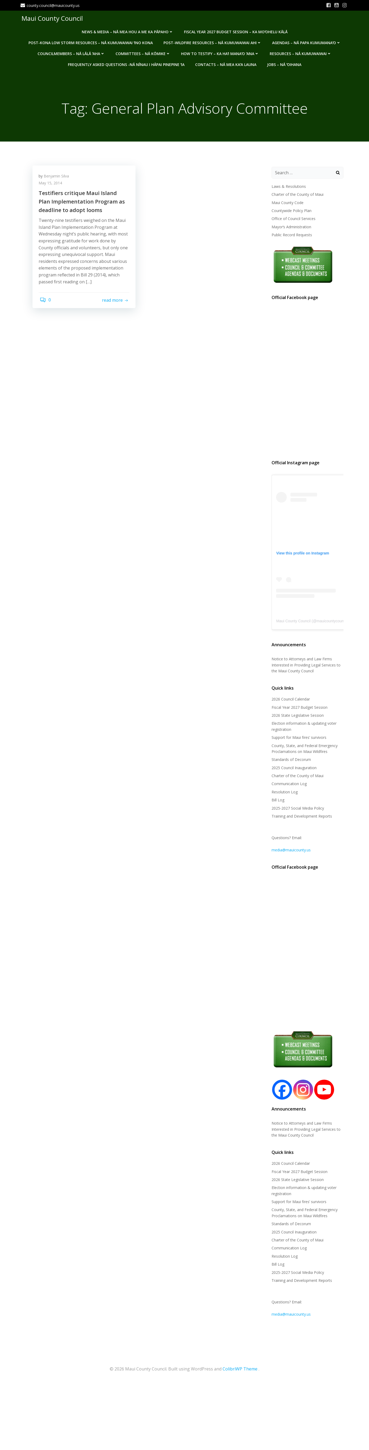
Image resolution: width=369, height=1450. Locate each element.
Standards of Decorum (290, 760)
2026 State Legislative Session (296, 715)
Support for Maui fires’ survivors (297, 737)
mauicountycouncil (330, 621)
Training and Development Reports (300, 816)
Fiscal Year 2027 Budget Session (298, 707)
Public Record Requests (290, 235)
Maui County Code (286, 203)
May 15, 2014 (52, 185)
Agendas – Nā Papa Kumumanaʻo (306, 40)
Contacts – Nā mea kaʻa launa (225, 62)
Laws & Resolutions (287, 186)
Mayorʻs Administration (290, 227)
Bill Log (276, 800)
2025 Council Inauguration (292, 768)
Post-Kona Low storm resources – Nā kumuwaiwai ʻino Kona (90, 40)
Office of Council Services (292, 219)
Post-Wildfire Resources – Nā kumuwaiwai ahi (212, 40)
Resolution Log (283, 792)
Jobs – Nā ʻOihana (284, 62)
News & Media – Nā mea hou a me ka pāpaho (127, 29)
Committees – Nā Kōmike (143, 51)
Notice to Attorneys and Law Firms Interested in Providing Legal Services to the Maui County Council (304, 665)
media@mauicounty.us (290, 850)
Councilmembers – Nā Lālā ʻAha (71, 51)
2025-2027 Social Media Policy (296, 808)
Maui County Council (51, 17)
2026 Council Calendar (289, 699)
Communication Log (288, 784)
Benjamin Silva (58, 178)
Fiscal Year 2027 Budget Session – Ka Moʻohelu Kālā (235, 29)
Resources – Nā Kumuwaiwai (300, 51)
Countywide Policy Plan (290, 211)
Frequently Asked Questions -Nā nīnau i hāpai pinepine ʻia (126, 62)
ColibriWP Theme (240, 1368)
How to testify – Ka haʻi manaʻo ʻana (220, 51)
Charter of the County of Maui (296, 194)
